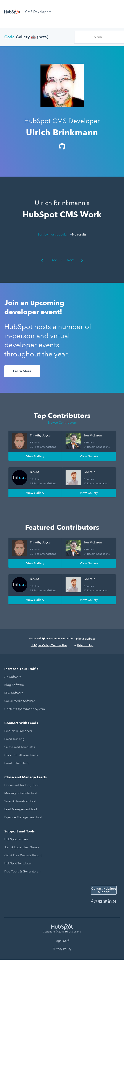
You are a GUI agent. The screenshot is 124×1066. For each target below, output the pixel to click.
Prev (48, 260)
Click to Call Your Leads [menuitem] (21, 755)
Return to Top (83, 645)
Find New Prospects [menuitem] (18, 731)
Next (75, 260)
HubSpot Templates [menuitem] (18, 863)
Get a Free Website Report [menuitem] (23, 855)
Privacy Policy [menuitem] (62, 949)
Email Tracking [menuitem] (14, 739)
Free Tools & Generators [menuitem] (21, 871)
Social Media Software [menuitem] (19, 701)
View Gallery (35, 456)
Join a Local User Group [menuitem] (21, 847)
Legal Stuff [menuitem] (62, 941)
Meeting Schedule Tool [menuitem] (20, 793)
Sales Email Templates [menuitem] (19, 747)
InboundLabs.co (85, 638)
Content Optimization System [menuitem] (24, 709)
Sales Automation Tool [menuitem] (20, 801)
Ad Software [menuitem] (12, 677)
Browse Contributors (62, 423)
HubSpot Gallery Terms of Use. (49, 645)
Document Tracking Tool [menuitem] (21, 785)
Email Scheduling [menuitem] (16, 763)
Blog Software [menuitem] (14, 685)
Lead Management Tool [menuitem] (20, 809)
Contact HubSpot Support (103, 890)
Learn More (22, 371)
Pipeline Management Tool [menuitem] (23, 817)
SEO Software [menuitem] (13, 693)
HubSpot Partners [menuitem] (16, 839)
